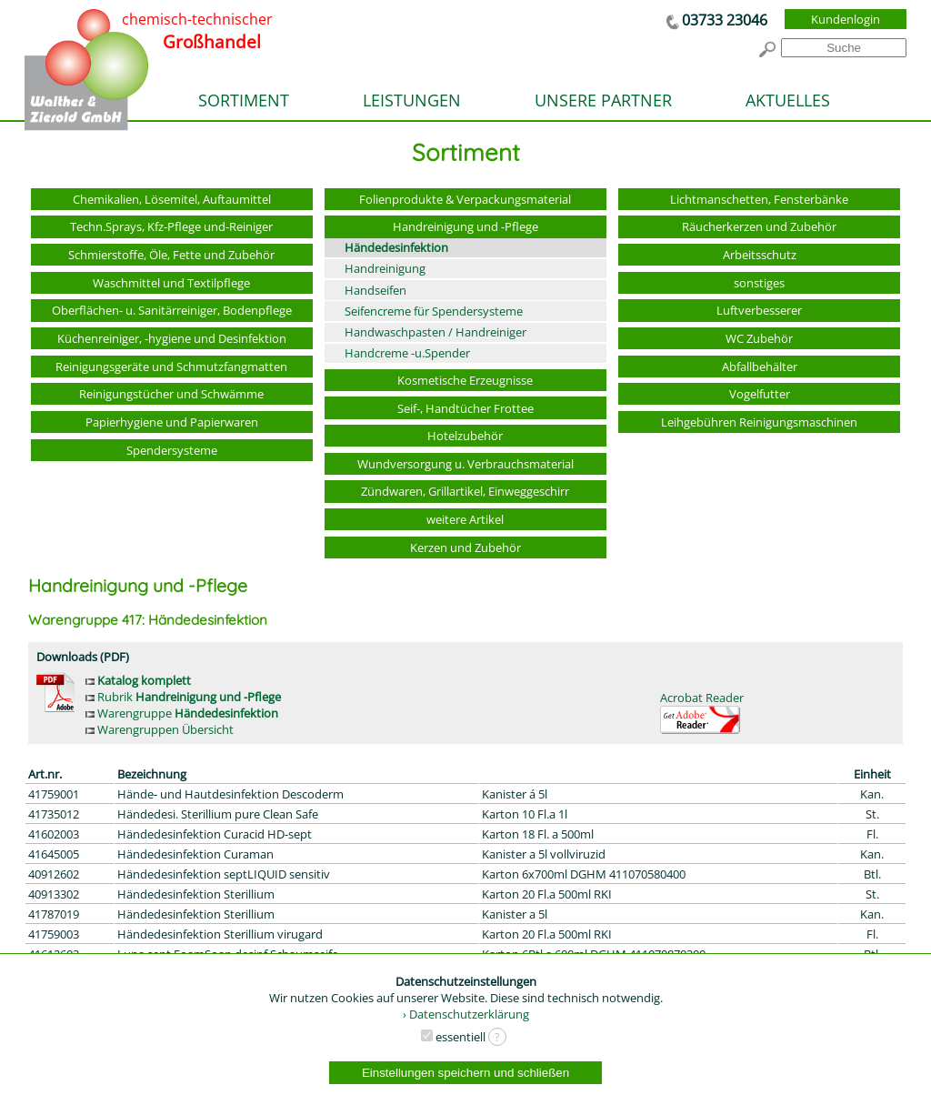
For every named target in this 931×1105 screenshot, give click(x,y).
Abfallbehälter (759, 366)
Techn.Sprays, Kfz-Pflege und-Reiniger (171, 226)
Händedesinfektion (396, 247)
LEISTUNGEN (412, 100)
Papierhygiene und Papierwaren (171, 422)
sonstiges (759, 283)
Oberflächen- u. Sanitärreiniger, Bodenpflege (172, 310)
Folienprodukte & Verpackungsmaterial (465, 199)
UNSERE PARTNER (603, 100)
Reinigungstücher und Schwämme (171, 394)
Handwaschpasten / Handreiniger (435, 332)
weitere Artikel (465, 519)
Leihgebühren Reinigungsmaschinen (759, 422)
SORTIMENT (243, 100)
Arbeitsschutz (759, 254)
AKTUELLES (788, 100)
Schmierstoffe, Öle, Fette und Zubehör (171, 254)
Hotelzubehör (465, 435)
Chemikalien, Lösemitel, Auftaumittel (172, 199)
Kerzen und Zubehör (465, 547)
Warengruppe (181, 713)
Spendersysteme (171, 450)
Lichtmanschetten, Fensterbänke (759, 199)
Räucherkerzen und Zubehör (759, 226)
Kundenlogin (845, 19)
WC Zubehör (759, 338)
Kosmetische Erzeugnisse (465, 380)
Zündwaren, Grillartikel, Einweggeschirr (465, 491)
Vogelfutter (759, 394)
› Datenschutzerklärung (466, 1014)
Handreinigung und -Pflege (465, 226)
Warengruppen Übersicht (159, 729)
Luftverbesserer (759, 310)
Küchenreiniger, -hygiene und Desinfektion (171, 338)
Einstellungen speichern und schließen (465, 1073)
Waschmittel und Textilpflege (171, 283)
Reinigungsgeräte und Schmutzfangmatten (171, 366)
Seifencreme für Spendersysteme (434, 311)
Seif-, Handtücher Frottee (465, 408)
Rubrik (183, 696)
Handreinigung (385, 268)
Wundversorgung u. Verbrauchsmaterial (465, 464)
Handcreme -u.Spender (407, 353)
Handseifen (375, 290)
